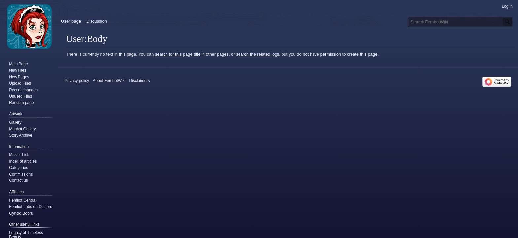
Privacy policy (77, 80)
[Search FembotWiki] (460, 21)
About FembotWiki (109, 80)
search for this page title (177, 54)
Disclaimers (139, 80)
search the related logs (257, 54)
